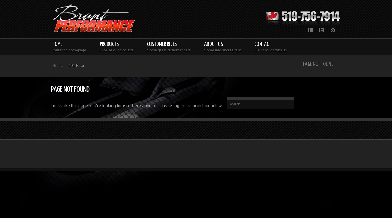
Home (57, 65)
